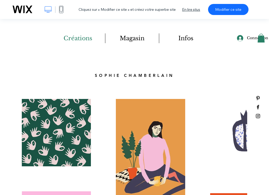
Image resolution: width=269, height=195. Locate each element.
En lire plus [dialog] (191, 9)
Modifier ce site (228, 9)
